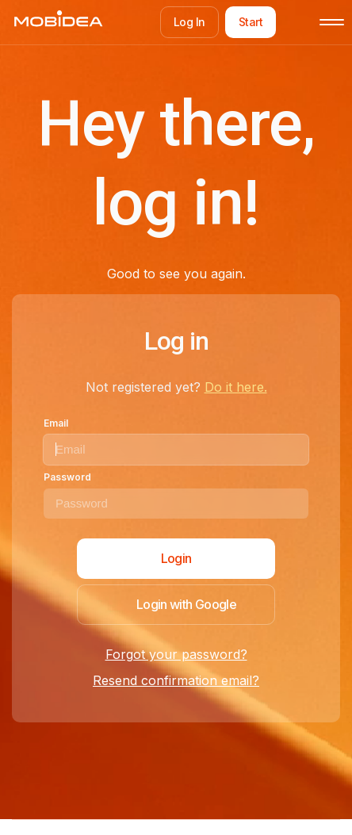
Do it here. (236, 387)
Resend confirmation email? (176, 680)
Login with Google (186, 604)
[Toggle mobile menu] (331, 22)
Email (56, 423)
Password (67, 477)
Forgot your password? (176, 654)
